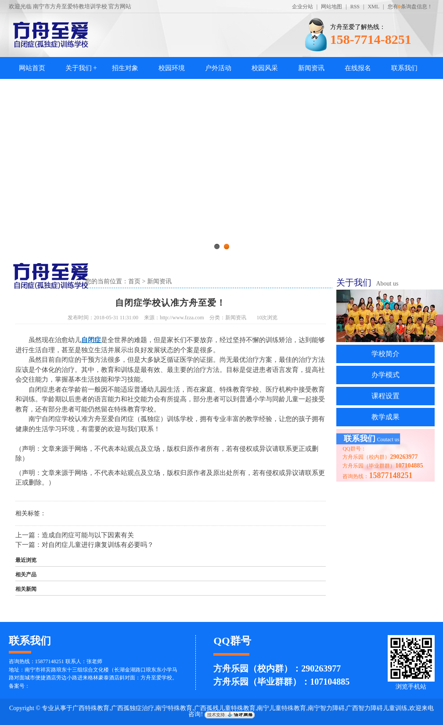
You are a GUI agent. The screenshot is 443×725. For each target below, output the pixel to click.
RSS (355, 7)
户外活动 (218, 67)
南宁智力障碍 (326, 708)
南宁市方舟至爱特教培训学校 (70, 6)
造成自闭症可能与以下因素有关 (88, 535)
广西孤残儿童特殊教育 (225, 708)
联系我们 (404, 67)
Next (414, 169)
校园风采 (265, 67)
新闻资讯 (311, 67)
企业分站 (302, 7)
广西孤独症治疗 (132, 708)
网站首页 (32, 67)
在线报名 (358, 67)
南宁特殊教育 (173, 708)
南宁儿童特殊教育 (281, 708)
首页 (134, 281)
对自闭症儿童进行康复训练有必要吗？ (98, 544)
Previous (29, 169)
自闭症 (91, 339)
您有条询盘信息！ (410, 7)
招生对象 (125, 67)
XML (373, 7)
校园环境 (171, 67)
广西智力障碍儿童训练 (376, 708)
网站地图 (331, 7)
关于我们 (78, 67)
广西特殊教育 (90, 708)
